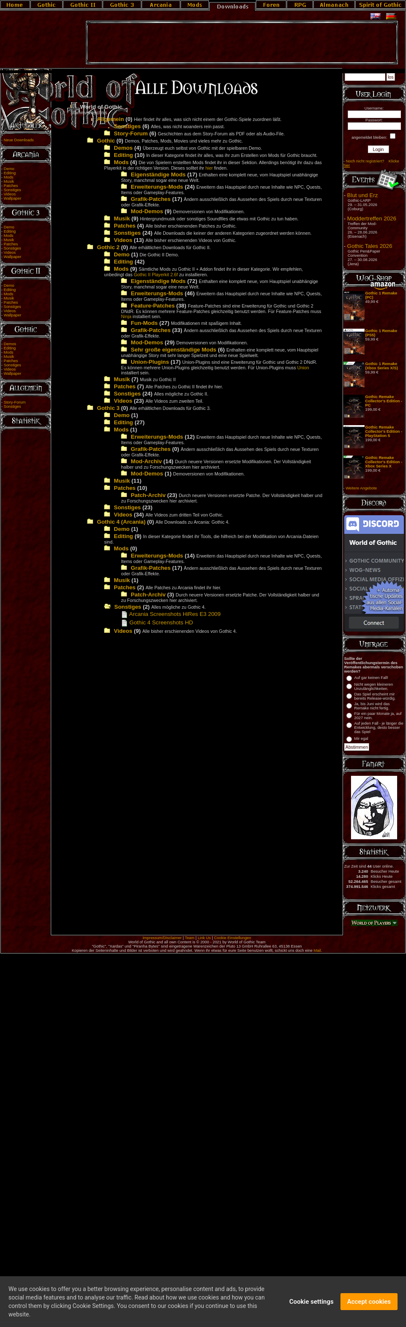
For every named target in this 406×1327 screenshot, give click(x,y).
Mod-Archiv (146, 461)
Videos (10, 194)
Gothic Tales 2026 (369, 246)
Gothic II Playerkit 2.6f (156, 274)
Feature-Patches (153, 305)
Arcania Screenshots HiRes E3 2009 (170, 614)
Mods (9, 177)
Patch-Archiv (148, 495)
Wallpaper (13, 198)
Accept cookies (369, 1306)
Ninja (126, 316)
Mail (317, 950)
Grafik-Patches (150, 199)
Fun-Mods (144, 323)
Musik (9, 181)
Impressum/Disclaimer (162, 938)
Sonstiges (12, 190)
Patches (11, 186)
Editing (10, 173)
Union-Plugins (150, 362)
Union (303, 367)
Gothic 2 (108, 247)
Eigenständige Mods (158, 174)
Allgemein (110, 119)
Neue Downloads (19, 140)
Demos (10, 344)
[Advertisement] (242, 43)
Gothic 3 (108, 408)
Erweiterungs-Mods (157, 187)
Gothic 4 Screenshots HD (157, 622)
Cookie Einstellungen (232, 938)
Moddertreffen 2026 (371, 218)
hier (209, 167)
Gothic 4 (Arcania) (121, 522)
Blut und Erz (362, 195)
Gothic (106, 140)
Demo (9, 169)
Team (190, 938)
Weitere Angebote (361, 488)
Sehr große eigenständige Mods (173, 349)
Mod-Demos (147, 211)
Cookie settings (311, 1306)
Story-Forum (15, 402)
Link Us (204, 938)
